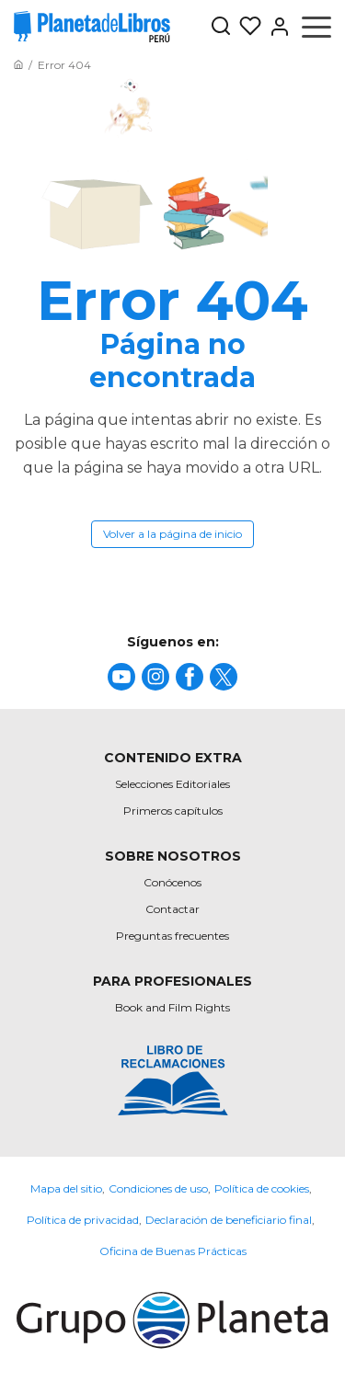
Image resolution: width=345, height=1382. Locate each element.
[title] (121, 677)
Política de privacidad (83, 1220)
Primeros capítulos (173, 810)
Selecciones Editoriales (172, 784)
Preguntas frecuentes (172, 935)
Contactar (172, 909)
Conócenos (172, 882)
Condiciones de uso (158, 1188)
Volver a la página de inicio (172, 534)
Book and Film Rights (172, 1007)
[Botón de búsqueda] (221, 27)
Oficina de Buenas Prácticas (173, 1251)
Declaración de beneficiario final (228, 1220)
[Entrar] (276, 27)
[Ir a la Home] (18, 65)
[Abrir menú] (316, 27)
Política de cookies (261, 1188)
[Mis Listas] (246, 27)
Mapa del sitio (66, 1188)
